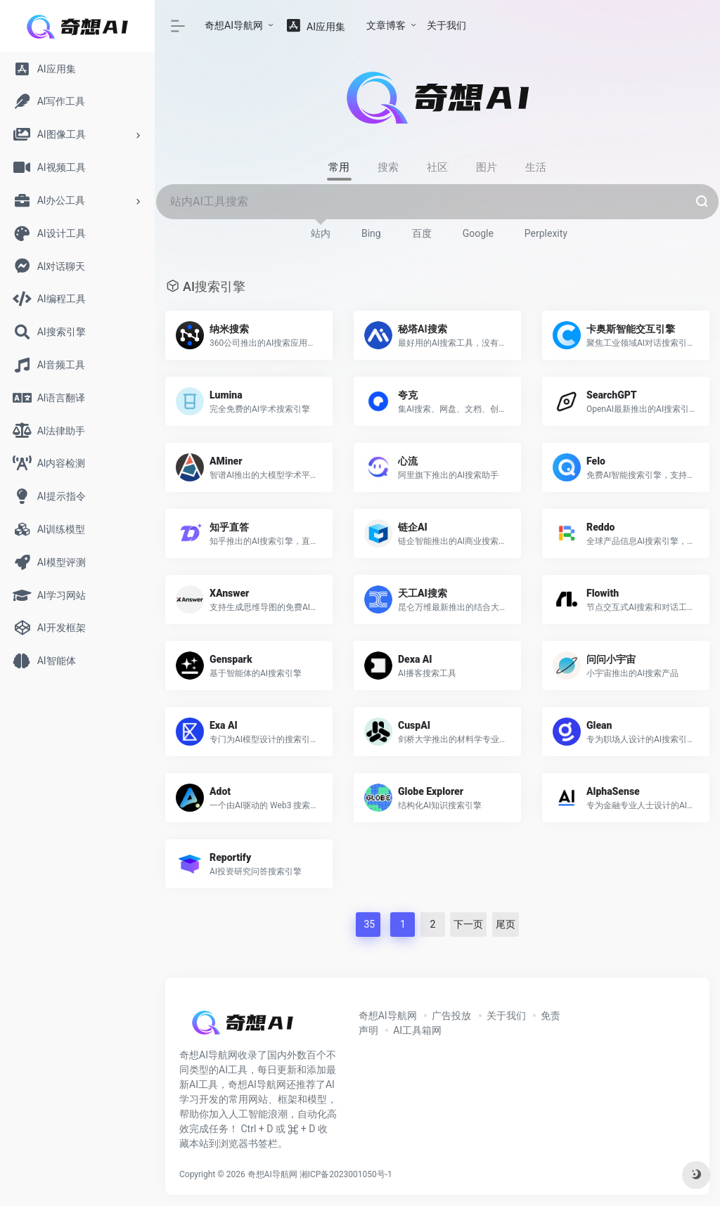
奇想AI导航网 (234, 25)
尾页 (505, 924)
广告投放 (451, 1015)
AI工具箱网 (417, 1030)
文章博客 (386, 25)
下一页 (468, 924)
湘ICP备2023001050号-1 (346, 1174)
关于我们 (446, 25)
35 (368, 924)
